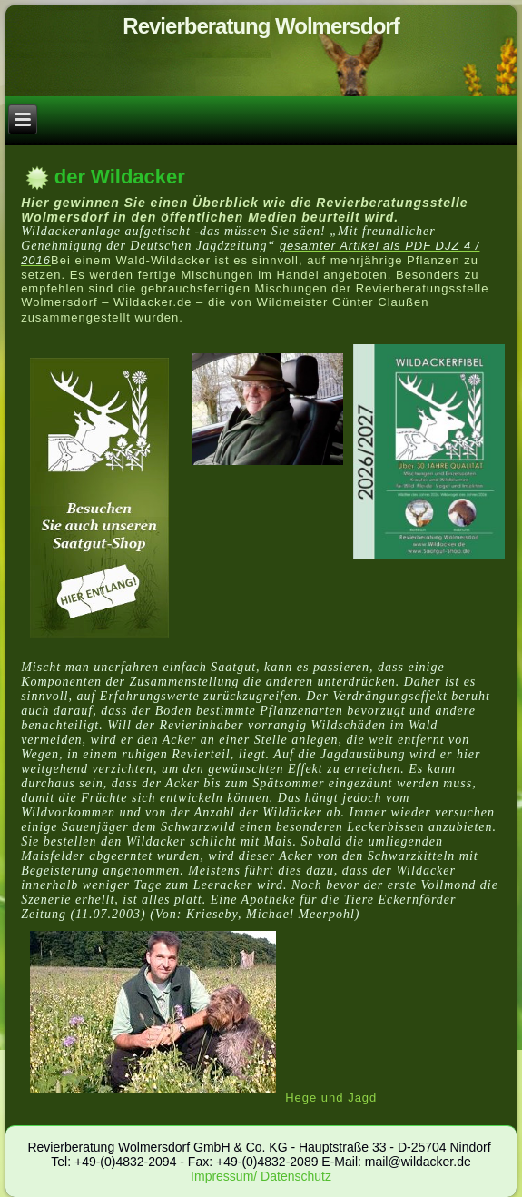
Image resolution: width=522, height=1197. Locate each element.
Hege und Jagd (331, 1097)
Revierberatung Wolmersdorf (261, 26)
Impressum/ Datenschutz (261, 1176)
